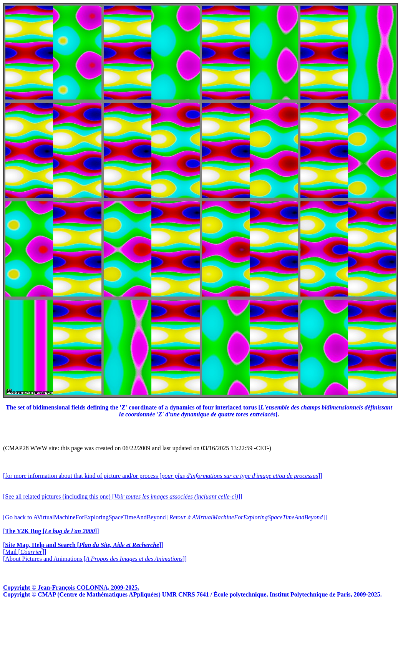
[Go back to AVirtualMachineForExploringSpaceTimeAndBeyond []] (165, 517)
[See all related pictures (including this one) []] (122, 496)
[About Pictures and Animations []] (95, 558)
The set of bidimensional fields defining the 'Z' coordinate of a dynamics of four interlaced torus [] (199, 411)
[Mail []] (24, 552)
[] (51, 531)
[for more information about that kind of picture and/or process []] (162, 475)
